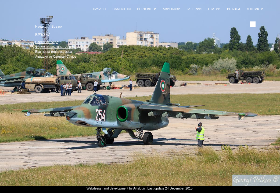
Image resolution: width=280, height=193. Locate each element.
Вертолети (146, 9)
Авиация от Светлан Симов (55, 56)
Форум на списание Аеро (54, 47)
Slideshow (140, 183)
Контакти (254, 9)
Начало (99, 9)
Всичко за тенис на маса (53, 52)
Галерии (194, 9)
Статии (214, 9)
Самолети (122, 9)
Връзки (233, 9)
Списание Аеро (46, 42)
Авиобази (171, 9)
